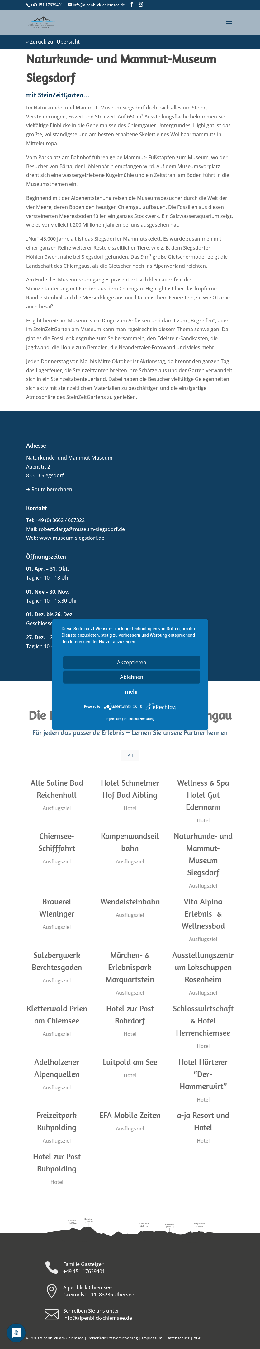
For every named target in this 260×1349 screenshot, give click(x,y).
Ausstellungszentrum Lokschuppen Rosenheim (202, 967)
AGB (197, 1338)
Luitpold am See (129, 1062)
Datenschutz (178, 1338)
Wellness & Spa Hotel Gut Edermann (202, 795)
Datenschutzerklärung (139, 719)
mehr (131, 691)
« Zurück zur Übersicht (53, 41)
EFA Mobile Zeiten (128, 1115)
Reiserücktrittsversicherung (112, 1338)
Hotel (129, 808)
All (130, 755)
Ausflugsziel (56, 808)
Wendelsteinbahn (129, 901)
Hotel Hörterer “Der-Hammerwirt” (202, 1074)
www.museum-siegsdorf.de (71, 537)
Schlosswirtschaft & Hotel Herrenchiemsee (202, 1020)
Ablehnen (131, 676)
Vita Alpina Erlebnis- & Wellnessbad (202, 913)
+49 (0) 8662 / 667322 (60, 520)
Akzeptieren (131, 662)
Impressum (152, 1338)
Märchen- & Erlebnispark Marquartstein (129, 967)
